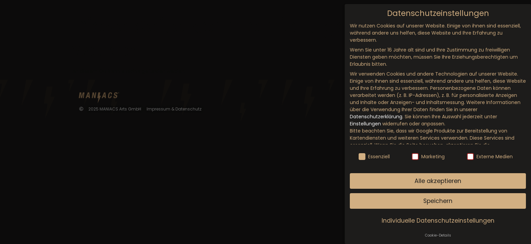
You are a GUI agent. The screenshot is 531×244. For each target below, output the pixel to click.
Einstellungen (365, 123)
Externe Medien (490, 156)
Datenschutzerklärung (376, 116)
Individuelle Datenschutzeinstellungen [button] (438, 221)
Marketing (428, 156)
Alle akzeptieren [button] (438, 181)
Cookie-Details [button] (438, 235)
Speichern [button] (437, 201)
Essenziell (374, 156)
